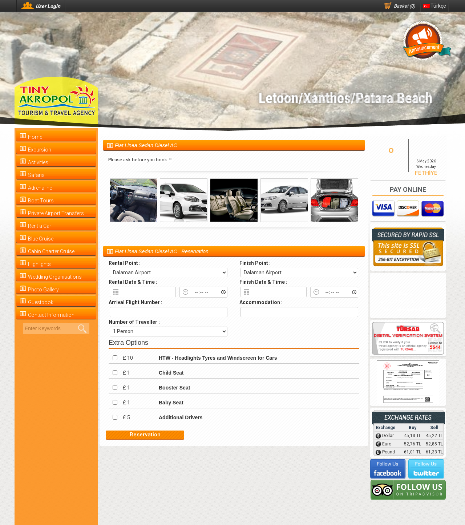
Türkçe (434, 6)
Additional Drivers (181, 417)
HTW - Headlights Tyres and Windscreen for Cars (218, 358)
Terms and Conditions (406, 309)
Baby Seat (171, 402)
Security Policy (398, 301)
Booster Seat (174, 388)
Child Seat (171, 373)
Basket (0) (404, 6)
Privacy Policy (396, 294)
